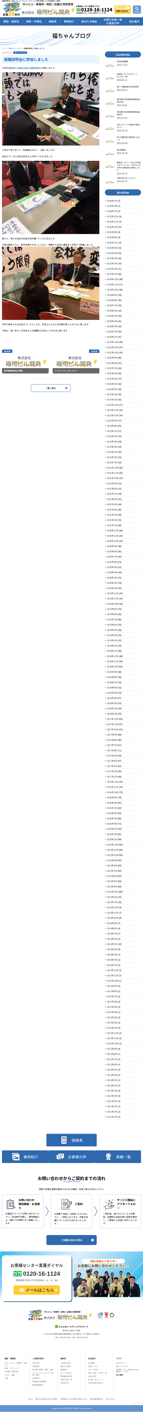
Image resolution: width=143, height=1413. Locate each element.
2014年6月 (112, 934)
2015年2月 (112, 892)
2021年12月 (112, 463)
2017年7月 (112, 741)
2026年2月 (112, 202)
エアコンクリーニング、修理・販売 (42, 1370)
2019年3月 (112, 636)
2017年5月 (112, 751)
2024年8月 (112, 296)
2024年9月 (112, 291)
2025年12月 (112, 212)
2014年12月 (112, 903)
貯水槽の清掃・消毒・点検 (42, 1365)
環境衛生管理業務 (39, 1377)
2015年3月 (112, 887)
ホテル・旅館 (10, 1371)
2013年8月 (112, 987)
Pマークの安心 (66, 1369)
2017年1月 (112, 772)
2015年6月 (112, 872)
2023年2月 (112, 390)
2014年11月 (112, 908)
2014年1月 (112, 961)
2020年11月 (112, 531)
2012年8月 (112, 1050)
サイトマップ (110, 1395)
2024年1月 (112, 332)
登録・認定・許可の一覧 (97, 1369)
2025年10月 (112, 222)
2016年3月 (112, 824)
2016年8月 (112, 798)
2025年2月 (112, 264)
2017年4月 (112, 756)
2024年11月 (112, 280)
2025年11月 (112, 217)
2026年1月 (112, 207)
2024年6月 (112, 306)
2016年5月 (112, 814)
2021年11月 (112, 469)
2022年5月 (112, 437)
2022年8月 (112, 421)
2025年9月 (112, 228)
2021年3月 (112, 510)
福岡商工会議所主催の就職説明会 (24, 63)
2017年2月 (112, 767)
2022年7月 (112, 427)
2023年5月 (112, 374)
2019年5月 (112, 626)
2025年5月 (112, 249)
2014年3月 (112, 950)
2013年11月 (112, 971)
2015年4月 (112, 882)
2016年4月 (112, 819)
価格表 (53, 17)
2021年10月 (112, 474)
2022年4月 (112, 442)
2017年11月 (112, 720)
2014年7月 (112, 929)
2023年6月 (112, 369)
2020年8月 (112, 547)
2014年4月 (112, 945)
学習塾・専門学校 (11, 1367)
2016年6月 (112, 809)
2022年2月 (112, 453)
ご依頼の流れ (65, 1359)
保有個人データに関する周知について (73, 1395)
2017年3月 (112, 762)
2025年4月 (112, 254)
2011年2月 (112, 1107)
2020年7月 (112, 552)
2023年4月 (112, 380)
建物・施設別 (11, 17)
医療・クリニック (11, 1364)
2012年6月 (112, 1060)
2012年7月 (112, 1055)
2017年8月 (112, 736)
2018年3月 (112, 699)
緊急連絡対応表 (66, 1372)
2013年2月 (112, 1018)
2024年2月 (112, 327)
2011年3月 (112, 1102)
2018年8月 (112, 673)
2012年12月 (112, 1029)
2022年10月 (112, 411)
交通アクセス (93, 1362)
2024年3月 (112, 322)
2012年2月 (112, 1081)
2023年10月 (112, 348)
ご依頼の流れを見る (71, 1236)
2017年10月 (112, 725)
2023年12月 (112, 338)
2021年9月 (112, 479)
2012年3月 (112, 1076)
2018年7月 (112, 678)
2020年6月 (112, 557)
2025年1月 (112, 270)
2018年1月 (112, 709)
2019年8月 (112, 610)
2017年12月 (112, 715)
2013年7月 (112, 992)
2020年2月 (112, 578)
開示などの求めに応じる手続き (47, 1395)
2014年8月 (112, 924)
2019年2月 (112, 641)
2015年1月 (112, 898)
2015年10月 (112, 851)
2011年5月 (112, 1091)
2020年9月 (112, 542)
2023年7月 (112, 364)
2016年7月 (112, 804)
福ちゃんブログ (16, 44)
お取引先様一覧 (66, 1375)
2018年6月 (112, 683)
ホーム (4, 44)
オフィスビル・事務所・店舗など (16, 1360)
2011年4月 (112, 1097)
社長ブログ (120, 1359)
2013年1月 (112, 1023)
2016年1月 (112, 835)
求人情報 (119, 1371)
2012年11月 (112, 1034)
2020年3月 (112, 573)
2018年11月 (112, 657)
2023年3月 (112, 385)
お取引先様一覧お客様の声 (113, 17)
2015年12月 (112, 840)
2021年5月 (112, 500)
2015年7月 (112, 866)
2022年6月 (112, 432)
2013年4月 (112, 1008)
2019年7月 (112, 615)
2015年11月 (112, 845)
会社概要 (91, 1359)
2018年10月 (112, 662)
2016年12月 (112, 777)
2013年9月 (112, 982)
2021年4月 (112, 505)
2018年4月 (112, 694)
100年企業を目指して (96, 1379)
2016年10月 (112, 788)
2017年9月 (112, 730)
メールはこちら (36, 1286)
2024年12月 (112, 275)
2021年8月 (112, 484)
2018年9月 (112, 667)
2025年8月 (112, 233)
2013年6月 (112, 997)
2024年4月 (112, 317)
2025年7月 (112, 238)
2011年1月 (112, 1112)
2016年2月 (112, 830)
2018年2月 (112, 704)
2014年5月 (112, 940)
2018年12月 (112, 652)
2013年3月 (112, 1013)
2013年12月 (112, 966)
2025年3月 (112, 259)
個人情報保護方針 (96, 1395)
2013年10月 (112, 976)
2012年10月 (112, 1039)
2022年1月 (112, 458)
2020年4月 (112, 568)
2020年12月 (112, 526)
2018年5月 (112, 688)
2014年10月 (112, 913)
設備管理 (35, 1374)
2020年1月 (112, 584)
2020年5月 (112, 563)
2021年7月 (112, 489)
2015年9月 (112, 856)
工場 (6, 1374)
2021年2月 (112, 516)
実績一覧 (118, 1152)
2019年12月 (112, 589)
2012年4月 (112, 1071)
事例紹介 (69, 17)
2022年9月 (112, 416)
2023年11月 (112, 343)
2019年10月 (112, 599)
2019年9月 (112, 605)
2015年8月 (112, 861)
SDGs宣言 (92, 1372)
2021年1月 (112, 521)
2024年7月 (112, 301)
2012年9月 (112, 1044)
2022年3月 (112, 448)
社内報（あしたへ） (96, 1375)
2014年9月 (112, 919)
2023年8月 (112, 359)
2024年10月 (112, 285)
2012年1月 (112, 1086)
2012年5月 (112, 1065)
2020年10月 (112, 537)
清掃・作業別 (34, 17)
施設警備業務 (37, 1381)
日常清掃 (35, 1359)
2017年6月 (112, 746)
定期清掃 (35, 1362)
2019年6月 (112, 620)
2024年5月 (112, 311)
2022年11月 (112, 406)
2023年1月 (112, 395)
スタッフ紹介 (93, 1365)
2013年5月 (112, 1003)
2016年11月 (112, 783)
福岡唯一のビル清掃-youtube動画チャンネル (127, 1366)
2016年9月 (112, 793)
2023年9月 (112, 353)
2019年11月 (112, 594)
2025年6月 (112, 243)
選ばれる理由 (89, 17)
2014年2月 (112, 955)
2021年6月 (112, 495)
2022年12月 (112, 400)
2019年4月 (112, 631)
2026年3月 (112, 196)
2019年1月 (112, 646)
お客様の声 (71, 1152)
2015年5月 (112, 877)
